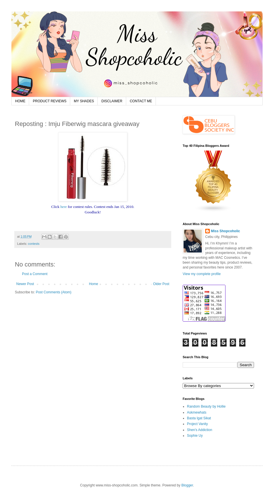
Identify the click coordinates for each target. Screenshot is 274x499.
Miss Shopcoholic (225, 231)
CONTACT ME (141, 101)
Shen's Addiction (199, 430)
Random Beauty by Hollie (206, 406)
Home (93, 284)
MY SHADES (84, 101)
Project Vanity (197, 424)
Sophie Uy (195, 436)
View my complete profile (202, 274)
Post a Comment (34, 274)
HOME (20, 101)
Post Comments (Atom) (53, 292)
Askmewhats (196, 412)
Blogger (187, 485)
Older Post (161, 284)
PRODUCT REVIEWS (50, 101)
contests (33, 243)
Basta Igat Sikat (199, 418)
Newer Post (25, 284)
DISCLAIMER (111, 101)
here (63, 207)
